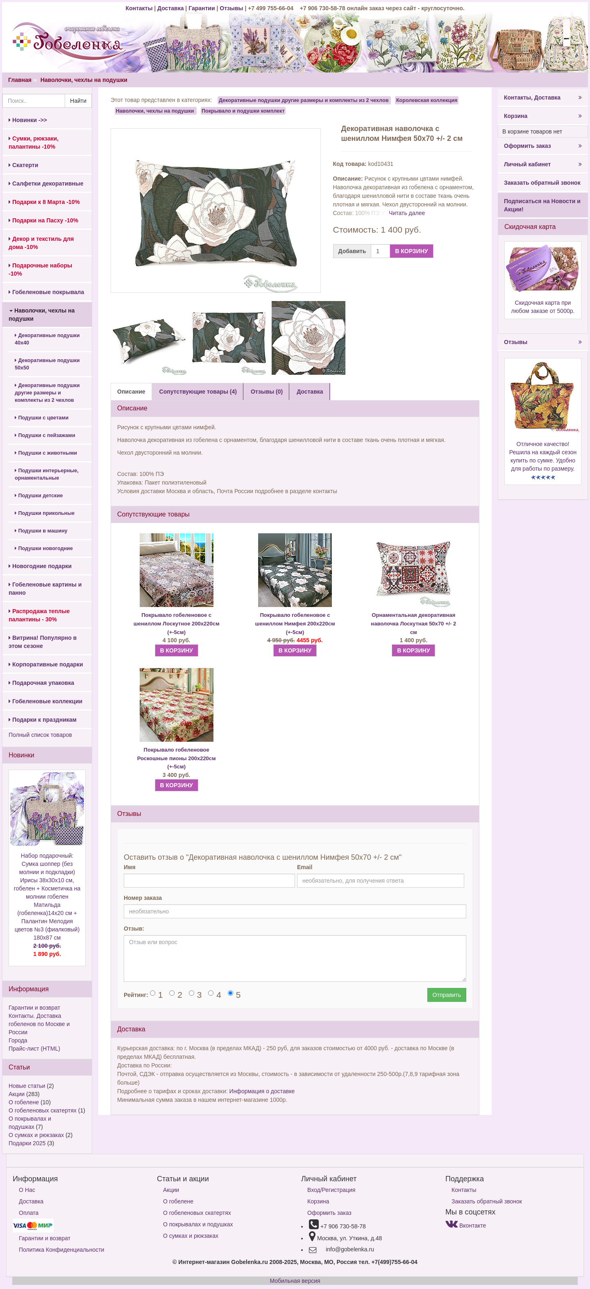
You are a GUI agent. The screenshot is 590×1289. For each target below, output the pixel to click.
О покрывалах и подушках (198, 1224)
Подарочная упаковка (41, 683)
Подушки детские (39, 495)
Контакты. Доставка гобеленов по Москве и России (39, 1024)
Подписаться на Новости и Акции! (542, 205)
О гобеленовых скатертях (43, 1110)
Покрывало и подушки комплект (243, 110)
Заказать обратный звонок (542, 182)
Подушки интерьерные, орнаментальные (47, 474)
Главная (20, 80)
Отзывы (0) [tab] (267, 391)
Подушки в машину (41, 531)
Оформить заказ (543, 146)
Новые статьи (27, 1086)
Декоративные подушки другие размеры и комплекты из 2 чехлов (47, 393)
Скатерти (23, 165)
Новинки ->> (28, 120)
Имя (130, 867)
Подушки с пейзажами (45, 435)
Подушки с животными (46, 453)
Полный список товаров (40, 735)
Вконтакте (465, 1225)
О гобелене (24, 1102)
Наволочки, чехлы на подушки (84, 80)
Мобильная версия (295, 1281)
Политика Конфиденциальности (61, 1249)
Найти (78, 100)
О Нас (27, 1190)
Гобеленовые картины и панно (45, 588)
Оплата (29, 1213)
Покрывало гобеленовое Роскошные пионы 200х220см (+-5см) (176, 758)
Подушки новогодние (44, 548)
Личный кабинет (543, 164)
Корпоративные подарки (46, 664)
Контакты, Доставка (543, 97)
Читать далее (407, 213)
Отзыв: (134, 928)
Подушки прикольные (45, 513)
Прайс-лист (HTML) (34, 1048)
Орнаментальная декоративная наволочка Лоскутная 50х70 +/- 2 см (413, 623)
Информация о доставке (262, 1091)
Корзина (543, 116)
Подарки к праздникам (43, 719)
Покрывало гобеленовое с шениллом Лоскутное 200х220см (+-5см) (177, 623)
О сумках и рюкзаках (36, 1135)
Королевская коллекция (426, 100)
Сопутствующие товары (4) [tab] (198, 391)
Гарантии (201, 8)
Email (304, 867)
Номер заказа (143, 898)
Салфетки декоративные (46, 183)
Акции (17, 1094)
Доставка (170, 8)
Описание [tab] (131, 391)
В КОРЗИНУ (411, 251)
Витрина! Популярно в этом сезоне (43, 641)
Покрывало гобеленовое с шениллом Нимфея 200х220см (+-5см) (295, 623)
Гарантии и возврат (34, 1007)
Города (18, 1040)
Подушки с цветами (41, 418)
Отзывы (232, 8)
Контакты (139, 8)
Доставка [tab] (310, 391)
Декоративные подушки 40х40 (47, 339)
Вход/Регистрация (331, 1190)
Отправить (447, 995)
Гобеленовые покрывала (46, 292)
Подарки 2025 (27, 1143)
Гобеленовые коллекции (45, 701)
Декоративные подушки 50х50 (47, 364)
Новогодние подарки (40, 566)
